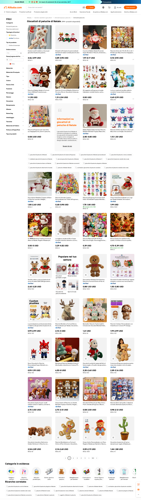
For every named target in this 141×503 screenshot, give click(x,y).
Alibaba (29, 17)
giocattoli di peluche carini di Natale (17, 486)
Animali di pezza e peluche (62, 17)
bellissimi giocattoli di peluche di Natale (40, 159)
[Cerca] (90, 7)
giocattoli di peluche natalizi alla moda (117, 159)
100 (93, 458)
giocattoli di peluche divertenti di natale (40, 167)
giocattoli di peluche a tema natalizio (120, 155)
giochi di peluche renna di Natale (64, 491)
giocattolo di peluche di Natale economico (19, 495)
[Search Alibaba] (54, 7)
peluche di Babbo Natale (63, 167)
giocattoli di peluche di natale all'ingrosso (63, 155)
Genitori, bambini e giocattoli (43, 17)
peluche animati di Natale (86, 491)
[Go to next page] (97, 458)
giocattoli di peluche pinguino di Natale (95, 163)
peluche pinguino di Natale (125, 491)
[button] (84, 7)
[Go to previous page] (65, 458)
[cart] (109, 8)
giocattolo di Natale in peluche (44, 495)
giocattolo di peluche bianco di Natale (39, 163)
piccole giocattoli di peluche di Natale (67, 159)
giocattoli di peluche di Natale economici (67, 163)
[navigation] (15, 238)
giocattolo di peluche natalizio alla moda (116, 167)
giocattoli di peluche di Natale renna (90, 495)
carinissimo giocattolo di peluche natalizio (87, 167)
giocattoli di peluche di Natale (37, 155)
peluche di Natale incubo (42, 491)
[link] (138, 484)
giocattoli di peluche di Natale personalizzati (92, 155)
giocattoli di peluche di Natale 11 (92, 159)
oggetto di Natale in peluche (67, 495)
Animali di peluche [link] (79, 17)
